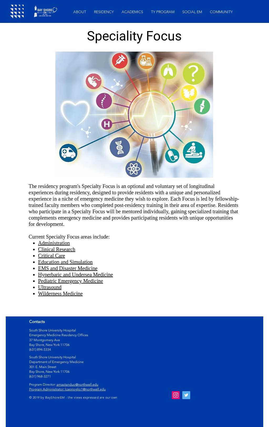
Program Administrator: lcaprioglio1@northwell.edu (67, 389)
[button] (79, 11)
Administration (54, 243)
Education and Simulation (65, 262)
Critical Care (51, 256)
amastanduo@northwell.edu (77, 384)
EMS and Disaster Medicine (67, 268)
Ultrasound (49, 287)
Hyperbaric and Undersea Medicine (75, 274)
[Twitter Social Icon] (186, 395)
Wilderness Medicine (60, 293)
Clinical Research (56, 249)
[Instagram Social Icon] (176, 395)
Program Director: (42, 384)
